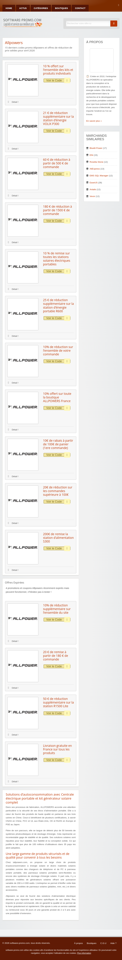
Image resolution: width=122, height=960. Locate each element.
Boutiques (61, 8)
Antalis (93, 189)
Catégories (41, 8)
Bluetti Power (96, 148)
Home (9, 8)
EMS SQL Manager (99, 175)
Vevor (92, 196)
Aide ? (113, 943)
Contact (80, 8)
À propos (78, 943)
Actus (23, 8)
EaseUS (94, 182)
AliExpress (95, 169)
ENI (91, 155)
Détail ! (13, 102)
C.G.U (103, 943)
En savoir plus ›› (94, 121)
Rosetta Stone (96, 162)
